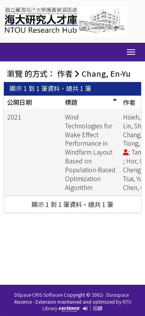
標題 (71, 102)
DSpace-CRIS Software (38, 294)
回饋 (97, 308)
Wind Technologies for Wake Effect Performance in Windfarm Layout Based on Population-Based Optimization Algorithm (90, 152)
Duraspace (117, 294)
